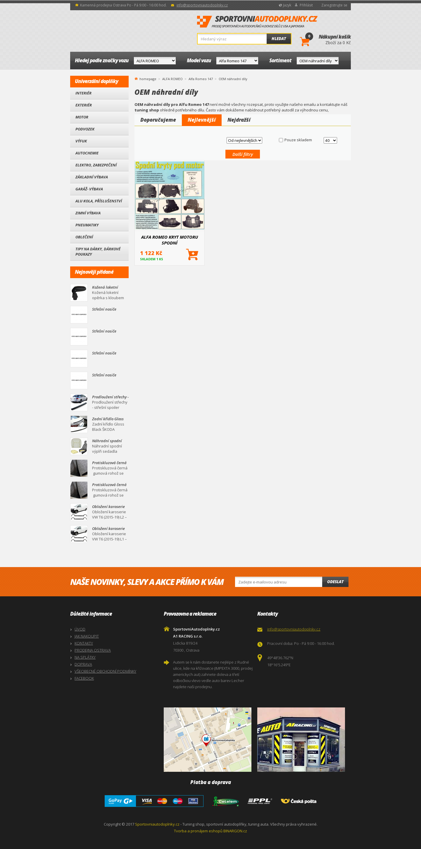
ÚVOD (80, 629)
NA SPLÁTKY (85, 657)
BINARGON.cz (235, 830)
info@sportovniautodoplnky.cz (202, 5)
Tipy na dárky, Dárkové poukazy (97, 251)
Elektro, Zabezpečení (96, 165)
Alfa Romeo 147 (201, 79)
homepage (147, 78)
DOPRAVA (83, 664)
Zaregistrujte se (334, 5)
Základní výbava (91, 177)
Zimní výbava (88, 213)
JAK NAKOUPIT (87, 636)
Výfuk (81, 141)
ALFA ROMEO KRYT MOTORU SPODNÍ (169, 240)
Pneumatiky (87, 225)
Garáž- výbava (89, 189)
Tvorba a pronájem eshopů (198, 830)
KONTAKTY (84, 643)
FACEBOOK (84, 678)
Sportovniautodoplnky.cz (157, 824)
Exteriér (83, 105)
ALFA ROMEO (172, 79)
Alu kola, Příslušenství (98, 201)
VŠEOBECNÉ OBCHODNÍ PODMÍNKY (105, 671)
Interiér (83, 93)
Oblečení (84, 237)
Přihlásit (306, 5)
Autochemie (87, 153)
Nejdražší (239, 119)
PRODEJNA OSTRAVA (93, 650)
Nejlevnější (202, 119)
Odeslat (335, 581)
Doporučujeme (158, 119)
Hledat (279, 38)
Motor (81, 117)
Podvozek (84, 129)
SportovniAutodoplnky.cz (257, 22)
